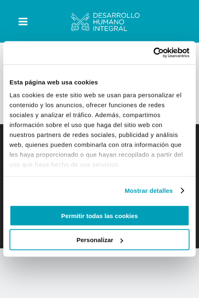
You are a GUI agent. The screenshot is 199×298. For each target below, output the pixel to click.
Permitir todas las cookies (99, 215)
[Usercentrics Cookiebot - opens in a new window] (153, 53)
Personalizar (99, 239)
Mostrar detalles (149, 190)
